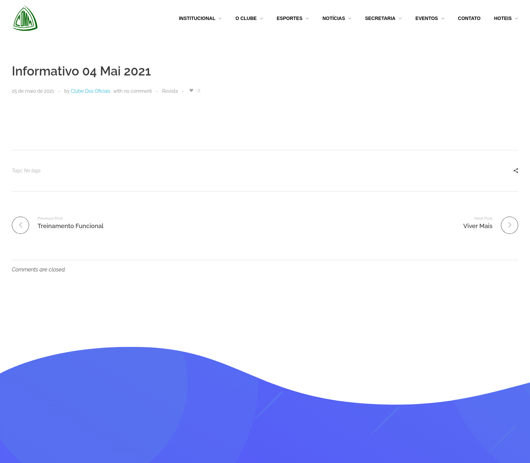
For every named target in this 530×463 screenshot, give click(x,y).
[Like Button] (191, 90)
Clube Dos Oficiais (90, 91)
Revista (170, 91)
